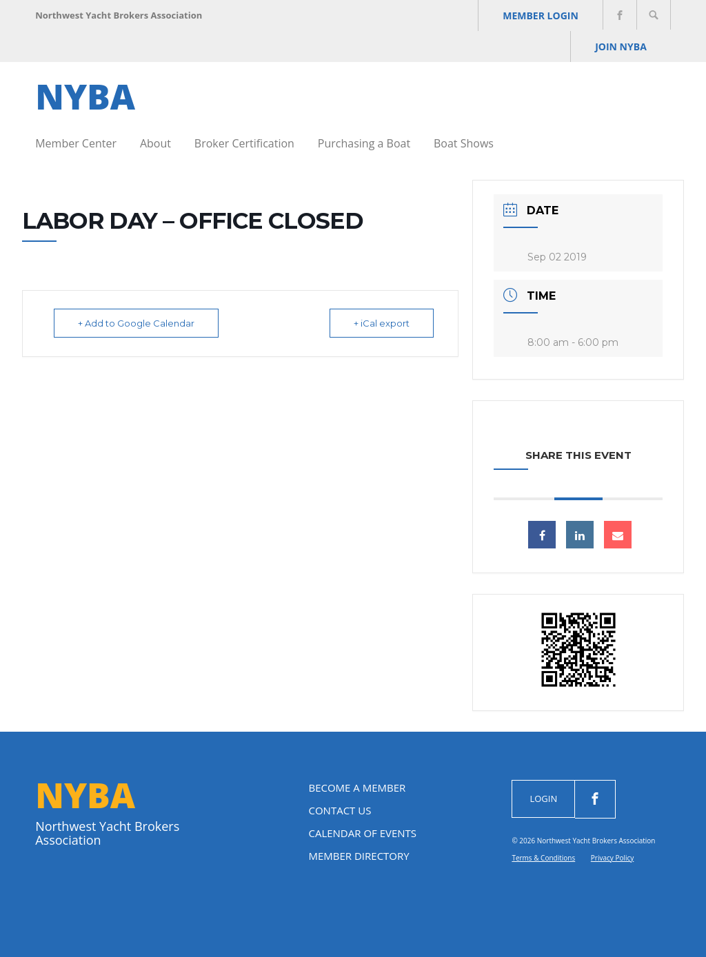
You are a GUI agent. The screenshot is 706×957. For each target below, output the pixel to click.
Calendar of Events (362, 833)
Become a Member (356, 787)
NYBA (85, 96)
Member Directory (358, 856)
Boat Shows (464, 143)
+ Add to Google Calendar (136, 323)
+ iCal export (382, 323)
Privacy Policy (612, 858)
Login (543, 798)
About (155, 143)
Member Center (76, 143)
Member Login (540, 15)
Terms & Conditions (543, 858)
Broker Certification (244, 143)
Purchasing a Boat (364, 143)
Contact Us (339, 810)
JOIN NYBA (621, 46)
